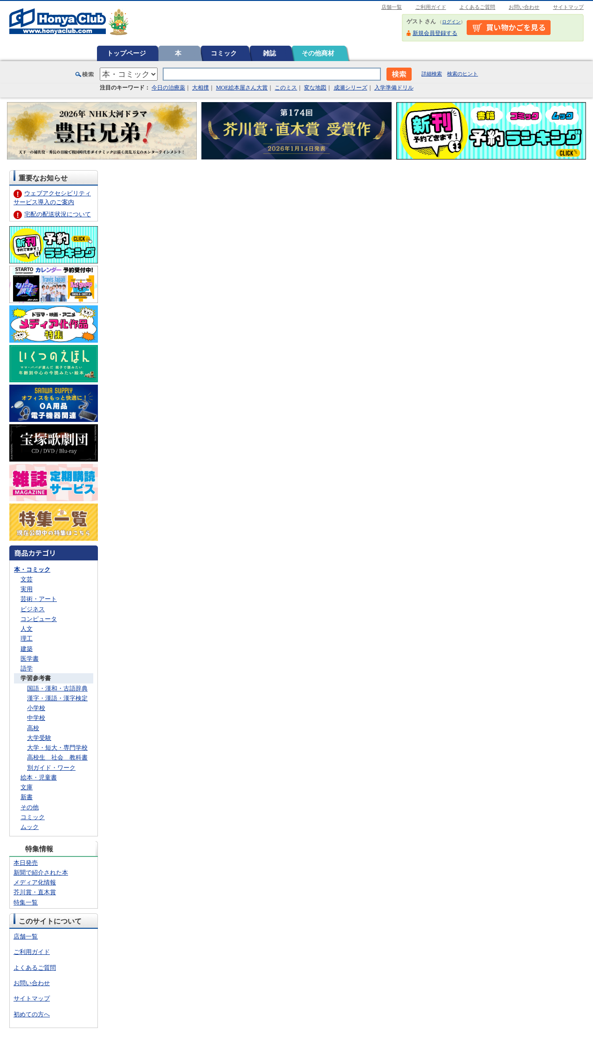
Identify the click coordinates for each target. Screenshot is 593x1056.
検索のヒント (462, 73)
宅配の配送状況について (57, 214)
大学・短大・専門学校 (57, 747)
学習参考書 (36, 678)
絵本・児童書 (39, 777)
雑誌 (269, 53)
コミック (224, 53)
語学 (27, 668)
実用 (27, 589)
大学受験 (39, 737)
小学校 (36, 707)
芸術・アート (39, 598)
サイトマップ (568, 7)
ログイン (451, 21)
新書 (27, 797)
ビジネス (33, 609)
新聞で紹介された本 (41, 872)
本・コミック (32, 569)
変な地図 (315, 87)
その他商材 (318, 53)
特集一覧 (26, 902)
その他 (30, 807)
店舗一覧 (391, 7)
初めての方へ (32, 1014)
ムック (30, 826)
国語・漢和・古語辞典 (57, 688)
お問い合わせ (524, 7)
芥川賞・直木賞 (35, 892)
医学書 (30, 658)
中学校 (36, 717)
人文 (27, 628)
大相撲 (200, 87)
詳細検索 (431, 73)
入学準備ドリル (394, 87)
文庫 (27, 787)
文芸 (27, 579)
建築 (27, 648)
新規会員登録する (435, 33)
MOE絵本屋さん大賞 (242, 87)
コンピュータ (39, 618)
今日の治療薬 (168, 87)
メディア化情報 (35, 882)
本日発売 (26, 862)
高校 (33, 728)
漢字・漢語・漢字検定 (57, 698)
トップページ (126, 53)
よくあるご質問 (477, 7)
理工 (27, 638)
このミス (286, 87)
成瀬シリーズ (350, 87)
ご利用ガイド (430, 7)
